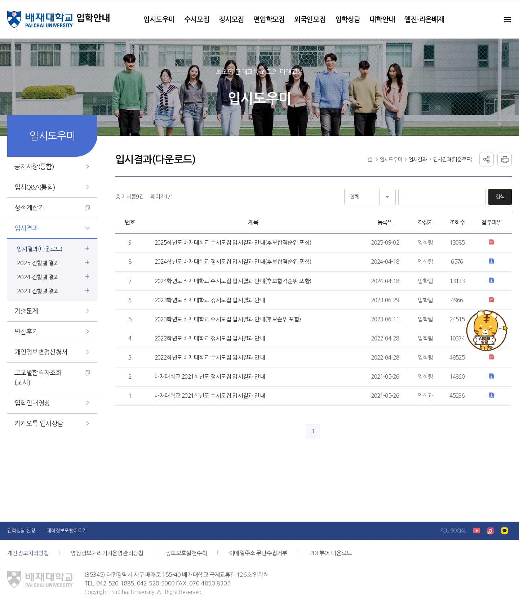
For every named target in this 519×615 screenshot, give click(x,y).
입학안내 (93, 19)
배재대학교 (40, 19)
